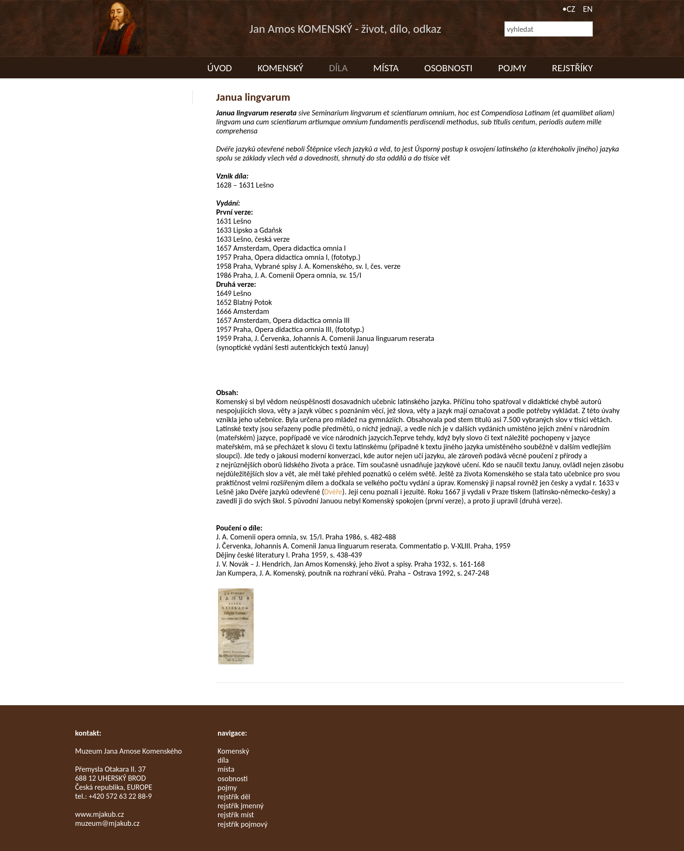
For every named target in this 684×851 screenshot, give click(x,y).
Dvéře (333, 491)
